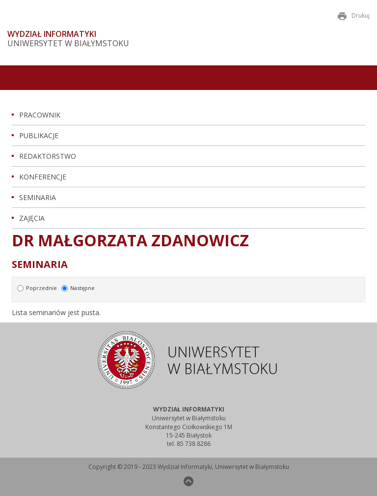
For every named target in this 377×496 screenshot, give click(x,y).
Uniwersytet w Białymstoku (68, 43)
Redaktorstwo (47, 156)
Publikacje (38, 135)
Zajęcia (32, 218)
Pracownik (39, 114)
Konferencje (42, 176)
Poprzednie (37, 288)
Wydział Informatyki (51, 34)
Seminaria (37, 197)
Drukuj (354, 15)
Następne (78, 288)
